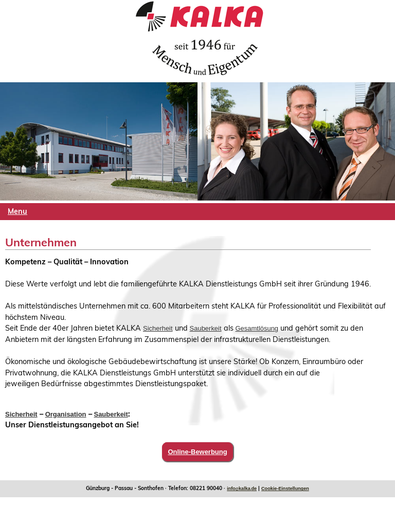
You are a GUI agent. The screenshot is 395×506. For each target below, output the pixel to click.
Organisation (65, 414)
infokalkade (242, 488)
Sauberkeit (206, 328)
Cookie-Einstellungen (285, 488)
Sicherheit (158, 328)
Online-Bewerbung (197, 452)
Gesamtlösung (257, 328)
